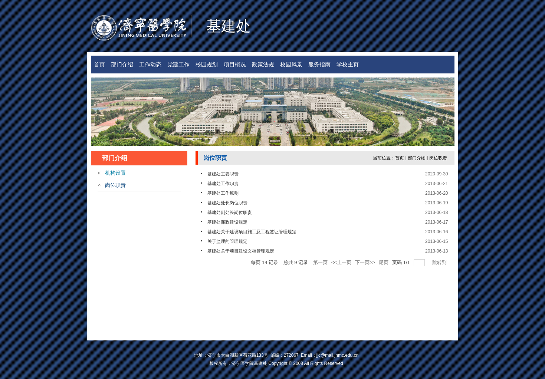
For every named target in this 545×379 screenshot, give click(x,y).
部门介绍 (417, 158)
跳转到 (440, 262)
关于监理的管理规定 (227, 241)
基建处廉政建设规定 (227, 222)
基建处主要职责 (223, 174)
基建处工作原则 (223, 193)
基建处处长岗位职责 (227, 202)
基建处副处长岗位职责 (229, 212)
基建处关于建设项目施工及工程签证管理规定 (251, 231)
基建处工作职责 (223, 183)
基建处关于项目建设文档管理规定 (240, 251)
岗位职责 (438, 158)
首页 (399, 158)
